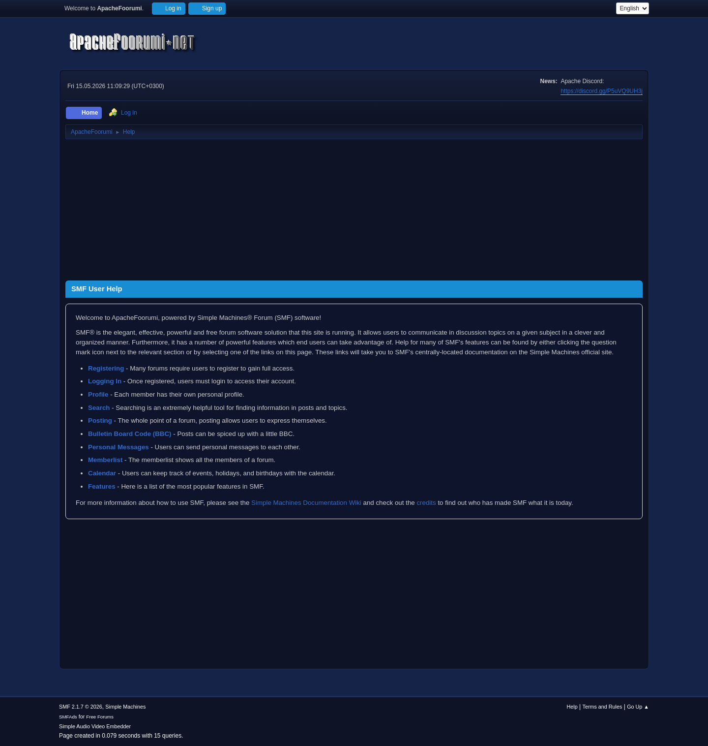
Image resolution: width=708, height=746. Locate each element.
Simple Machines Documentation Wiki (306, 502)
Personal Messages (118, 447)
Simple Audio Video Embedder (95, 726)
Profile (98, 394)
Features (102, 486)
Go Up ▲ (638, 707)
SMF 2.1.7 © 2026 (80, 707)
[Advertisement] (354, 211)
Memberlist (105, 460)
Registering (106, 368)
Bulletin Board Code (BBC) (130, 433)
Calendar (102, 473)
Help (572, 707)
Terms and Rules (602, 707)
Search (99, 407)
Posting (100, 420)
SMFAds (68, 716)
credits (426, 502)
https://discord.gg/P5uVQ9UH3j (601, 91)
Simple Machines (125, 707)
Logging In (104, 381)
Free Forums (100, 716)
